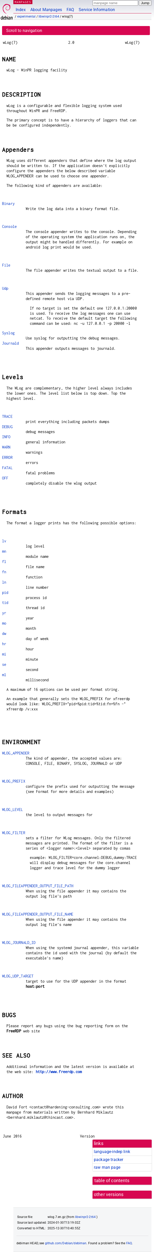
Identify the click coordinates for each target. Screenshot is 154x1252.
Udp (5, 288)
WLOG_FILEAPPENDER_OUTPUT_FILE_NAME (37, 914)
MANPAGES (23, 2)
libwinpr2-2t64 (49, 16)
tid (5, 602)
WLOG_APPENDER (15, 753)
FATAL (7, 468)
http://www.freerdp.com (59, 1071)
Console (9, 226)
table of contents (112, 1180)
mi (4, 654)
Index (21, 9)
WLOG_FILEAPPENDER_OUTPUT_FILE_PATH (37, 886)
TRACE (7, 416)
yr (4, 613)
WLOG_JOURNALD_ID (18, 942)
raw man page (107, 1167)
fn (4, 572)
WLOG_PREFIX (13, 781)
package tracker (108, 1159)
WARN (6, 447)
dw (4, 633)
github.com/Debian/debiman (66, 1243)
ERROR (7, 457)
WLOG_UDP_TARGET (17, 976)
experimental (26, 16)
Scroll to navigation (24, 30)
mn (4, 551)
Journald (10, 343)
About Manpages (46, 9)
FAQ (70, 9)
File (6, 265)
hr (4, 644)
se (4, 664)
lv (4, 541)
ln (4, 582)
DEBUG (7, 427)
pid (5, 592)
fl (4, 561)
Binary (8, 203)
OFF (5, 478)
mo (4, 623)
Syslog (8, 333)
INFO (6, 437)
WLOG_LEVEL (12, 809)
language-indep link (112, 1151)
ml (4, 675)
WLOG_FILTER (13, 833)
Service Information (97, 9)
